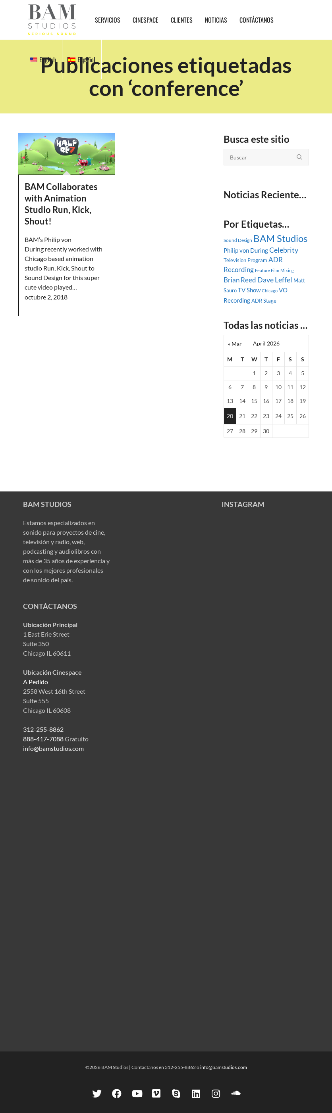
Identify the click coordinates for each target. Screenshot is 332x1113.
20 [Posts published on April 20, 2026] (230, 416)
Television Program (245, 260)
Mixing (287, 270)
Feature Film (267, 270)
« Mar (235, 343)
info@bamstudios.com (53, 748)
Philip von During (246, 250)
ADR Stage (263, 300)
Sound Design (238, 240)
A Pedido (35, 681)
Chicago (270, 290)
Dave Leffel (274, 280)
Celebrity (283, 250)
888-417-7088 (43, 739)
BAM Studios (280, 238)
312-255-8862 (43, 729)
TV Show (249, 290)
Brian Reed (240, 280)
